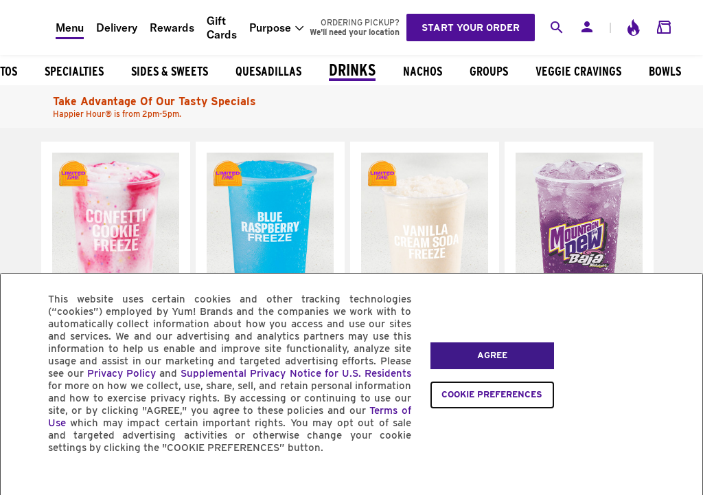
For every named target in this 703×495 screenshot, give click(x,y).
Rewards (172, 27)
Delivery (116, 27)
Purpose (270, 27)
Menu (70, 27)
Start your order (471, 27)
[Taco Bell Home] (28, 27)
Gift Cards (222, 27)
